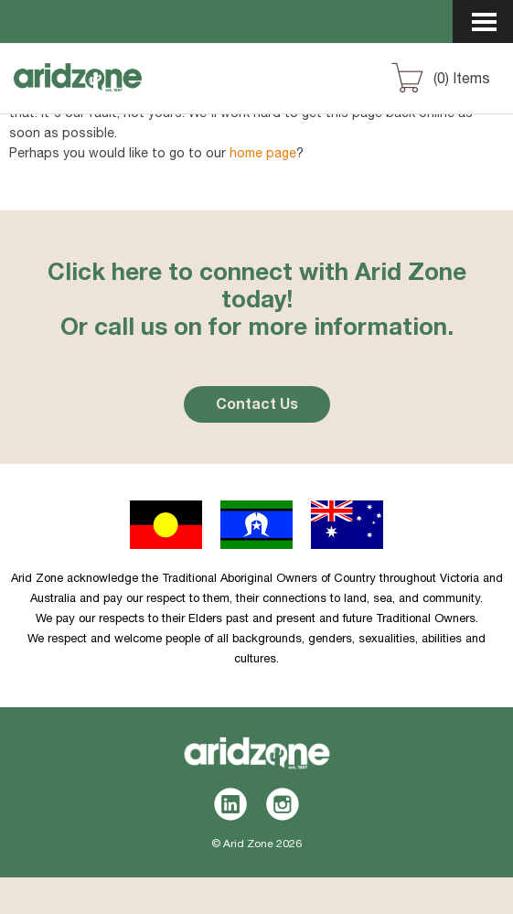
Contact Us (257, 406)
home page (263, 154)
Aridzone (111, 94)
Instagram (283, 804)
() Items (461, 80)
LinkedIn (231, 804)
